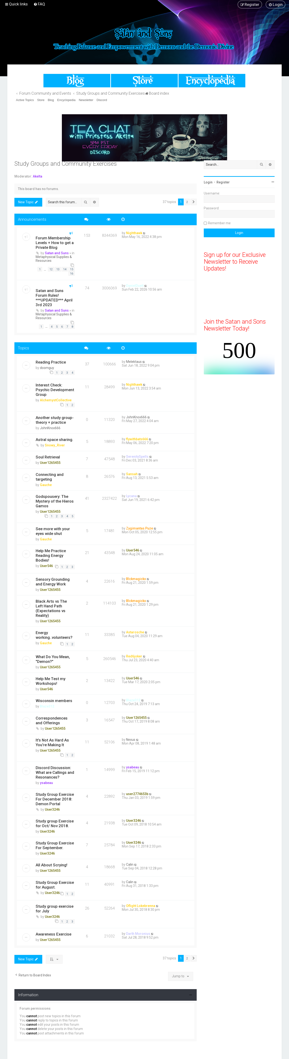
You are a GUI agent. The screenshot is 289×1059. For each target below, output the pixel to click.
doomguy (47, 368)
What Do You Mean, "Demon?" (53, 659)
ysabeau (46, 783)
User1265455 (50, 463)
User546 (46, 566)
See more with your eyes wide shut (53, 531)
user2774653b (137, 794)
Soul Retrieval (48, 457)
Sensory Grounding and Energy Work (53, 581)
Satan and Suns (57, 253)
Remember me (219, 223)
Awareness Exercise (53, 934)
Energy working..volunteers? (54, 635)
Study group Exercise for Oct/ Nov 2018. (55, 823)
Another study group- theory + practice (55, 420)
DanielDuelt (135, 286)
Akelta (37, 176)
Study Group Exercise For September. (55, 845)
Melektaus (134, 362)
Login (208, 182)
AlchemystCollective (56, 400)
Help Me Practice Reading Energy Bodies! (51, 555)
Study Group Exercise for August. (55, 885)
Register (223, 182)
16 (71, 273)
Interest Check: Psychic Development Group (55, 390)
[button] (194, 202)
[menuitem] (39, 4)
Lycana (131, 496)
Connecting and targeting (50, 477)
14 (64, 269)
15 (71, 269)
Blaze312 (47, 706)
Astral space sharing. (54, 439)
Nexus (130, 739)
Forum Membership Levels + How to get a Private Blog (55, 243)
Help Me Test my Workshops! (50, 681)
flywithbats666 (137, 439)
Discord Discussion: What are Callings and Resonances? (55, 772)
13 (58, 269)
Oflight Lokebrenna (140, 906)
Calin (129, 864)
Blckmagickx (136, 579)
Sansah (132, 474)
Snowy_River (55, 445)
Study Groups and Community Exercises (65, 163)
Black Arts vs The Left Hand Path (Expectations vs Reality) (51, 608)
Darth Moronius (138, 934)
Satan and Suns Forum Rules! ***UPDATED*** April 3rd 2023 (54, 297)
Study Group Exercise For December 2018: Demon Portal (55, 799)
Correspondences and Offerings (52, 720)
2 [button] (187, 202)
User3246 (52, 809)
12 (51, 269)
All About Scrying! (51, 865)
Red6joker (134, 656)
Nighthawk (134, 233)
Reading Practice (51, 362)
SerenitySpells (137, 456)
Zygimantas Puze (139, 528)
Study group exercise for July (54, 908)
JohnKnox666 (50, 428)
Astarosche (135, 632)
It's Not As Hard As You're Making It (52, 742)
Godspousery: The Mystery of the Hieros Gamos (55, 501)
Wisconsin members (54, 700)
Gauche (46, 485)
